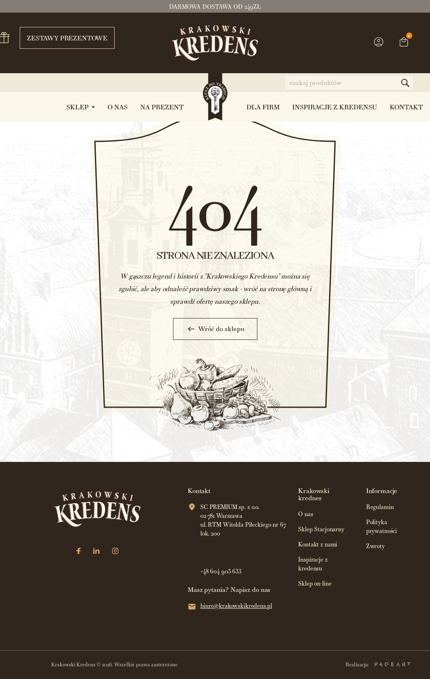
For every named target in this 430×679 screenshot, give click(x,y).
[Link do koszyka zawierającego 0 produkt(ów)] (404, 43)
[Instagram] (115, 552)
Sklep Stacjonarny (321, 529)
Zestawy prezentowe (64, 38)
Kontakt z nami (317, 544)
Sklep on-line (314, 583)
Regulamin (380, 507)
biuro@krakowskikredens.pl (236, 606)
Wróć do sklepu (215, 329)
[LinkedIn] (96, 552)
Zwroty (375, 546)
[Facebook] (78, 552)
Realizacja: (378, 665)
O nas (305, 514)
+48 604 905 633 (220, 571)
